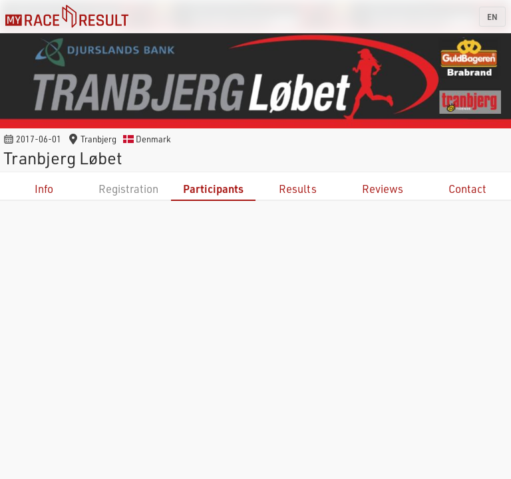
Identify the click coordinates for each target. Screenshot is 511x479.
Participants (213, 189)
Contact (467, 189)
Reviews (382, 189)
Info (44, 189)
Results (298, 189)
